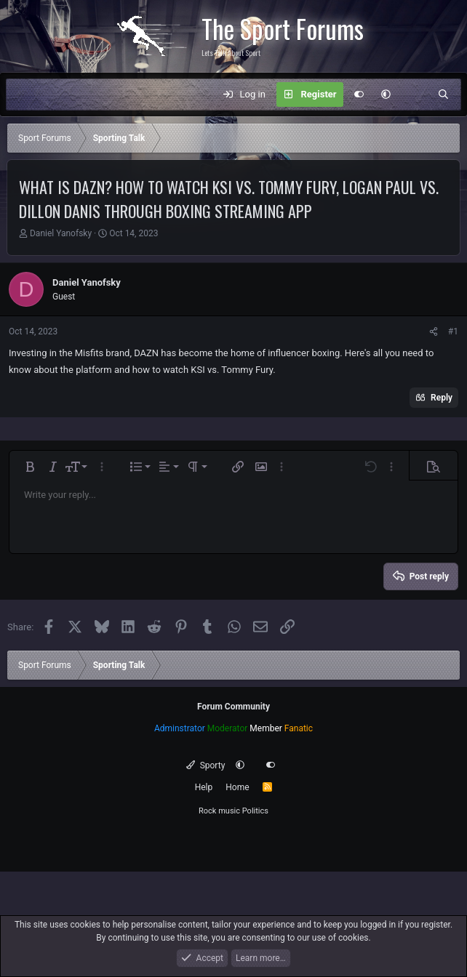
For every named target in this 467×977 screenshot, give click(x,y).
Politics (255, 811)
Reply (441, 398)
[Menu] (25, 94)
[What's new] (414, 94)
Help (204, 787)
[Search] (443, 94)
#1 (453, 331)
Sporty (205, 765)
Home (237, 787)
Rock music (219, 811)
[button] (385, 94)
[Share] (433, 331)
